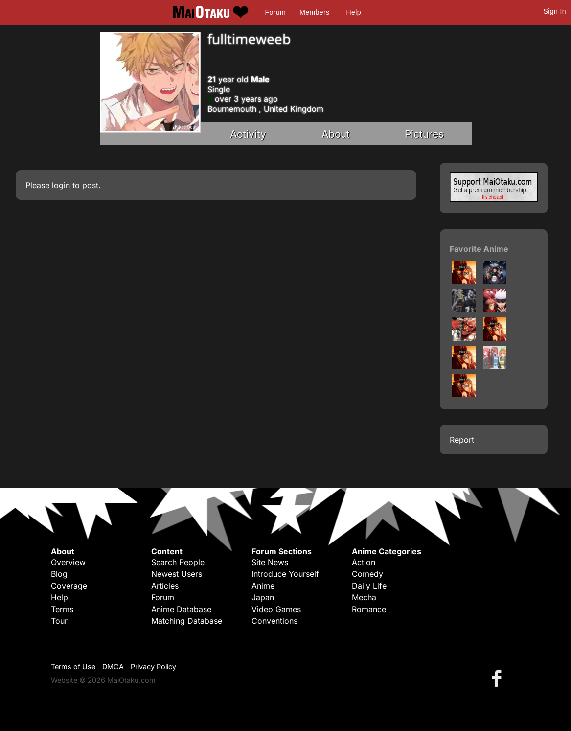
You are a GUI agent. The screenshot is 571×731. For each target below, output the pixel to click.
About (335, 134)
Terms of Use (73, 666)
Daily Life (369, 585)
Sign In (555, 11)
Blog (59, 574)
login (61, 185)
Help (353, 12)
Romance (369, 609)
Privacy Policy (153, 666)
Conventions (274, 621)
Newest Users (176, 574)
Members (314, 12)
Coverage (69, 585)
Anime (262, 585)
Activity (248, 134)
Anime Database (181, 609)
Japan (262, 597)
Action (363, 562)
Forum (275, 12)
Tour (59, 621)
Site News (269, 562)
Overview (68, 562)
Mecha (364, 597)
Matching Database (186, 621)
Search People (178, 562)
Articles (165, 585)
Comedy (367, 574)
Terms (62, 609)
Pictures (424, 134)
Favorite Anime (479, 249)
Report (462, 440)
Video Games (276, 609)
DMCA (113, 666)
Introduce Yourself (285, 574)
